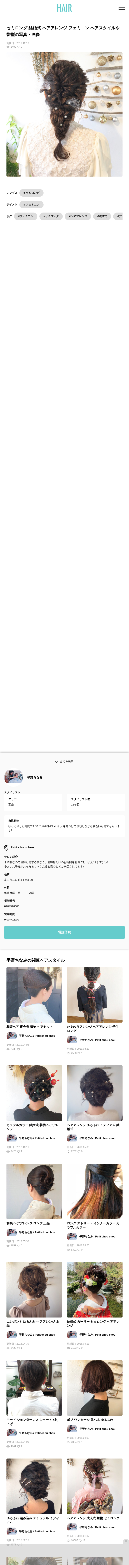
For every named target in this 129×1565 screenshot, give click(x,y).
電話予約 (64, 935)
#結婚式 (102, 216)
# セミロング (31, 192)
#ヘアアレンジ (78, 216)
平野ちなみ (35, 780)
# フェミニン (31, 204)
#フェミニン (25, 216)
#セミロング (51, 216)
